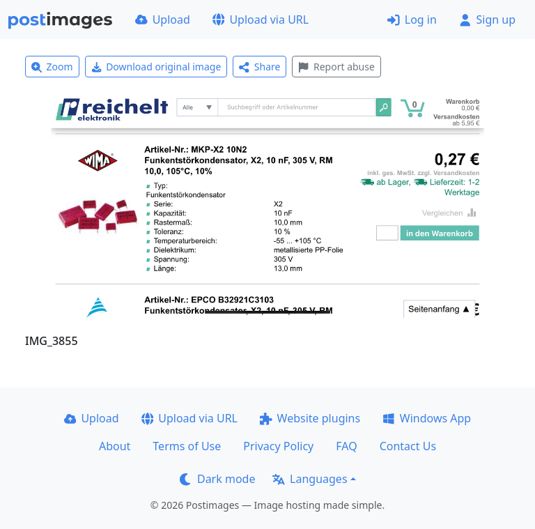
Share (259, 66)
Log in (412, 19)
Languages (309, 478)
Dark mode (217, 478)
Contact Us (408, 446)
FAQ (346, 446)
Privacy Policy (278, 446)
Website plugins (310, 418)
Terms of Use (187, 446)
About (114, 446)
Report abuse (336, 66)
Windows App (426, 418)
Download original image (156, 66)
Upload (162, 19)
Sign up (487, 19)
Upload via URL (260, 19)
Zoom (52, 66)
